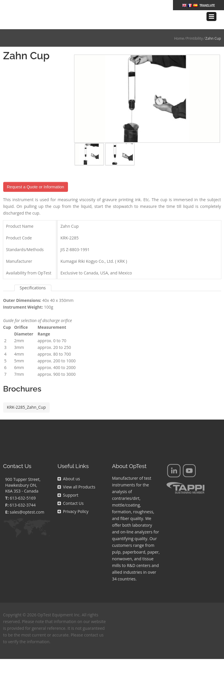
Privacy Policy (72, 502)
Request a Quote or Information (35, 178)
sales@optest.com (27, 503)
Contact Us (70, 494)
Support (67, 486)
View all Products (76, 478)
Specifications (33, 279)
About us (68, 470)
